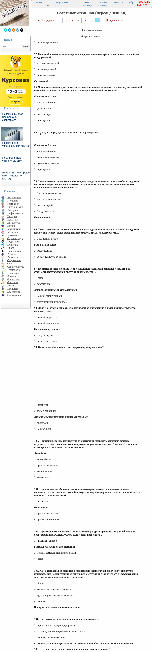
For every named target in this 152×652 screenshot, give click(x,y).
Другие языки (15, 206)
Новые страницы (87, 4)
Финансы (12, 282)
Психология (14, 250)
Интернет (12, 210)
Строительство (15, 266)
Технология (14, 269)
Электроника (14, 294)
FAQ (130, 2)
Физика (11, 276)
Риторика (12, 257)
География (13, 203)
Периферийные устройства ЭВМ (12, 159)
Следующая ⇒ (115, 20)
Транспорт (13, 272)
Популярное (61, 2)
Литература (13, 222)
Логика (11, 225)
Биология (12, 200)
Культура (12, 219)
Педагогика (13, 241)
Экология (12, 288)
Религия (11, 254)
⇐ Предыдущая (47, 20)
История (12, 216)
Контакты (118, 2)
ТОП (74, 2)
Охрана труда (15, 238)
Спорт (10, 263)
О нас (48, 4)
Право (10, 247)
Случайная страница (103, 4)
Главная (38, 2)
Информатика (15, 213)
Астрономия (14, 197)
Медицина (13, 232)
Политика (12, 244)
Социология (14, 260)
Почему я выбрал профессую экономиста (12, 117)
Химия (11, 285)
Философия (14, 279)
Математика (14, 228)
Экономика (13, 291)
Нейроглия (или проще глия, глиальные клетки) (16, 175)
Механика (13, 235)
